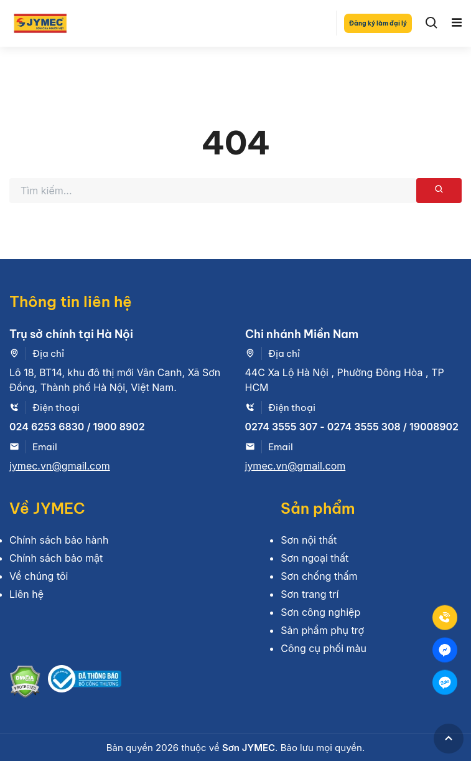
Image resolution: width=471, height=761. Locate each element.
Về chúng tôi (38, 576)
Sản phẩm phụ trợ (322, 630)
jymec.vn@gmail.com (59, 466)
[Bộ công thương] (84, 683)
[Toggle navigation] (457, 23)
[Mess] (445, 649)
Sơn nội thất (309, 540)
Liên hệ (26, 594)
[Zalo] (445, 682)
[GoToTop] (449, 739)
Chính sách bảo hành (58, 540)
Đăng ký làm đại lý (378, 23)
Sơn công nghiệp (320, 612)
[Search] (431, 23)
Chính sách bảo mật (56, 558)
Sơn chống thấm (319, 576)
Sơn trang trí (309, 594)
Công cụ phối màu (323, 648)
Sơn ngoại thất (314, 558)
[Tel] (445, 617)
